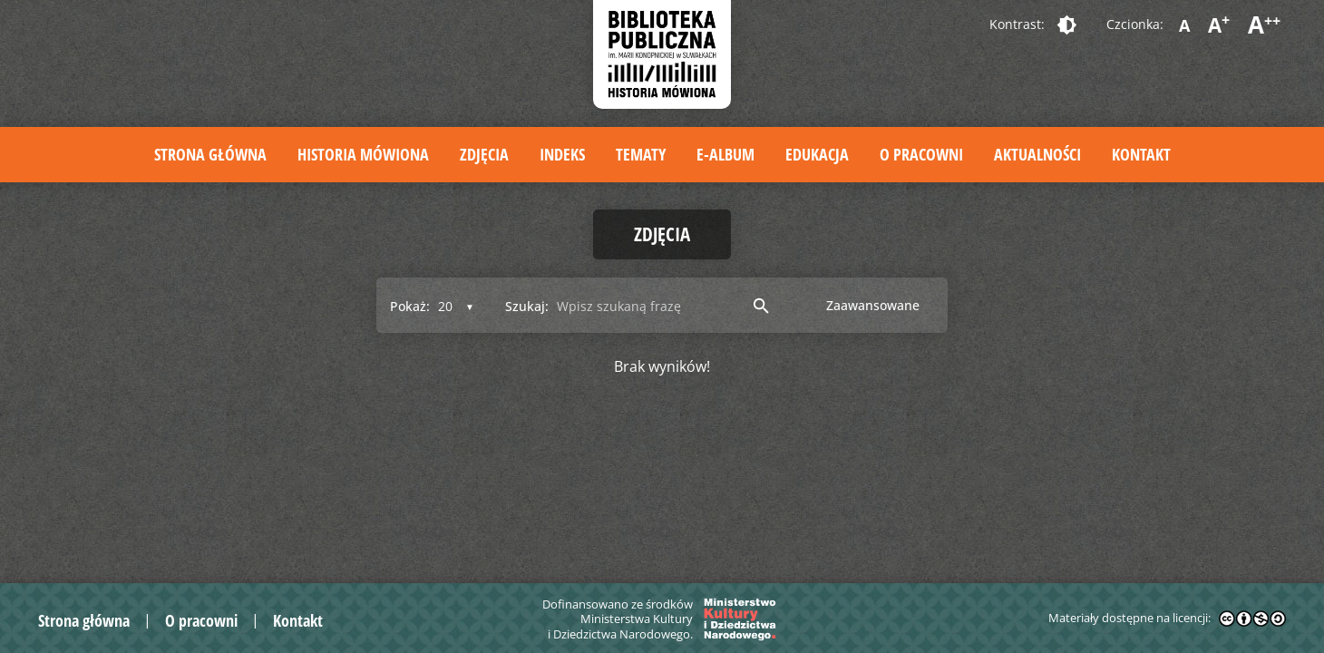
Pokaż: (410, 306)
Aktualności (1037, 154)
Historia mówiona (363, 154)
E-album (725, 154)
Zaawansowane (873, 305)
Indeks (562, 154)
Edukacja (817, 154)
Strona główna (210, 154)
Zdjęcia (484, 154)
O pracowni (921, 154)
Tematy (641, 154)
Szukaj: (527, 306)
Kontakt (1141, 154)
